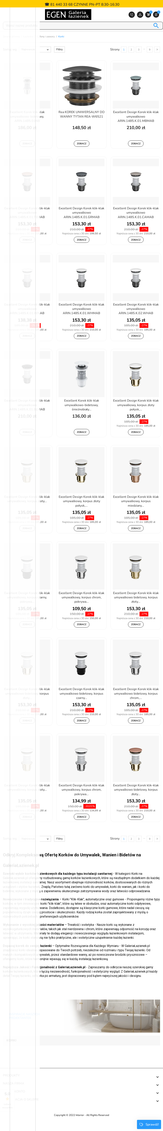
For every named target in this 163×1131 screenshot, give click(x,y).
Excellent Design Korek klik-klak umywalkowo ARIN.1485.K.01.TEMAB (27, 222)
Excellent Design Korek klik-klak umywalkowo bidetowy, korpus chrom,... (136, 703)
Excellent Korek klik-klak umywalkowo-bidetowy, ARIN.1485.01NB (27, 126)
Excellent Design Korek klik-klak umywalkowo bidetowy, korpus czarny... (81, 703)
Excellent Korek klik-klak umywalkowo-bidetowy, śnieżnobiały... (81, 414)
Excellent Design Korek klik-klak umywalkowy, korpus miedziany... (136, 511)
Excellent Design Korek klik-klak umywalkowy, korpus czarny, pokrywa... (27, 607)
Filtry (59, 59)
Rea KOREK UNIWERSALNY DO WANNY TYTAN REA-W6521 (81, 124)
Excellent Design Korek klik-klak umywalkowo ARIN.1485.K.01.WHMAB (81, 318)
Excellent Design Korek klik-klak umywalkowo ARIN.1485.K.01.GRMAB (81, 222)
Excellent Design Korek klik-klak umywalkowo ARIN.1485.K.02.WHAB (136, 318)
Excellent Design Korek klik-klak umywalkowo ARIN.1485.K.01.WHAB (27, 318)
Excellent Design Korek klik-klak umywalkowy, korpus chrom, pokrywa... (81, 607)
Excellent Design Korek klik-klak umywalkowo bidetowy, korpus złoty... (136, 607)
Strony (115, 59)
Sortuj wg (10, 59)
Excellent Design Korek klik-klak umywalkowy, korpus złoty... (27, 508)
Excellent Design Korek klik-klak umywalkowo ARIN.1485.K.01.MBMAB (136, 126)
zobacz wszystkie (7, 1106)
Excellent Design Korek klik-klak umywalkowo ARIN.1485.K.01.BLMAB (27, 414)
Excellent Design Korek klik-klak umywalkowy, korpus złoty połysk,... (136, 414)
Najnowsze (36, 59)
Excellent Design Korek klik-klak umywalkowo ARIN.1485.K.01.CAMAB (136, 222)
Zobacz (27, 153)
